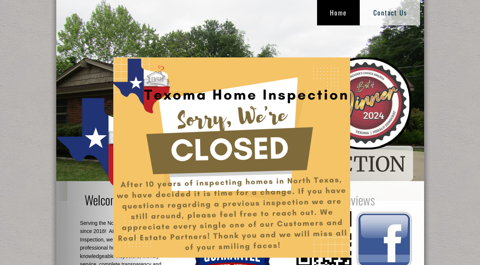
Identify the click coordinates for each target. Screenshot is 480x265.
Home (338, 12)
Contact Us (390, 12)
